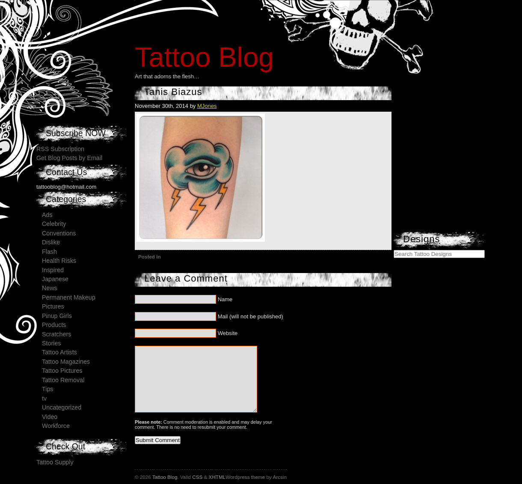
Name (225, 299)
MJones (207, 106)
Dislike (51, 242)
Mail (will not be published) (250, 316)
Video (49, 416)
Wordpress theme (245, 477)
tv (44, 398)
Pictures (53, 306)
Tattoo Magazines (66, 361)
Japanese (55, 279)
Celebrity (54, 223)
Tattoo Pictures (62, 370)
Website (228, 333)
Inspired (53, 270)
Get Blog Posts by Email (69, 157)
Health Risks (59, 260)
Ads (47, 214)
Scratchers (56, 334)
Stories (51, 343)
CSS (197, 477)
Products (54, 324)
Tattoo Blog (204, 57)
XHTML (217, 477)
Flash (49, 251)
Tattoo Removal (63, 380)
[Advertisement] (458, 177)
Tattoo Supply (55, 462)
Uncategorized (61, 407)
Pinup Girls (57, 315)
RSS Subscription (60, 148)
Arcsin (279, 477)
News (49, 288)
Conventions (59, 233)
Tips (47, 389)
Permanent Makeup (68, 297)
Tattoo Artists (59, 352)
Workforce (56, 425)
